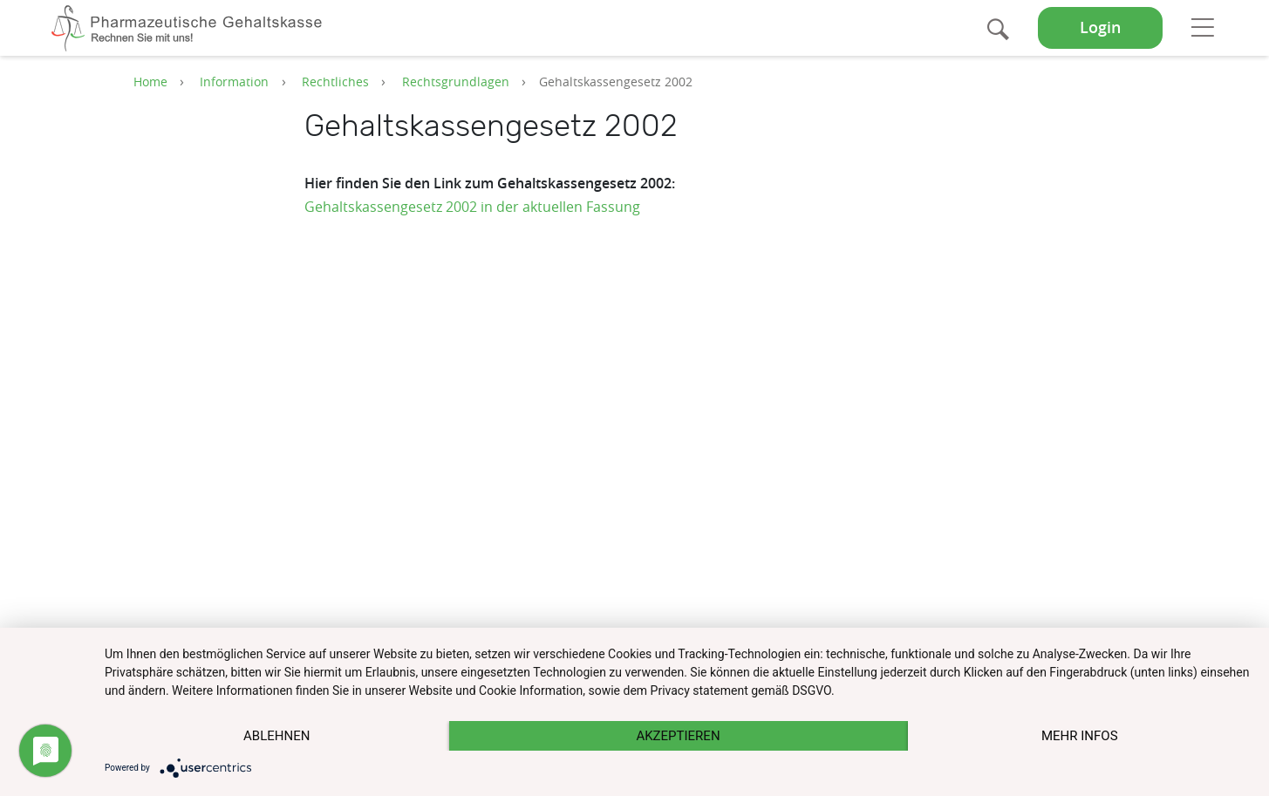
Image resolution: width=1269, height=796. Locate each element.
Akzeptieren (678, 736)
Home (150, 81)
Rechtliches (335, 81)
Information (234, 81)
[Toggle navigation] (1202, 27)
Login (1100, 27)
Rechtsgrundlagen (455, 81)
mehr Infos (1079, 736)
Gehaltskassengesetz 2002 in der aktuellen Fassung (472, 206)
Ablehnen (276, 736)
